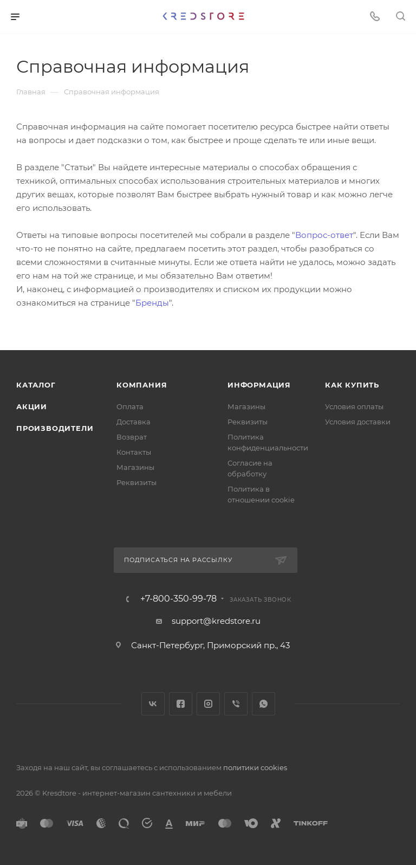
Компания (141, 384)
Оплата (130, 406)
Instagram (208, 703)
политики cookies (255, 767)
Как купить (352, 384)
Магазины (135, 467)
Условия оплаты (354, 406)
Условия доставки (358, 421)
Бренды (152, 303)
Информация (259, 384)
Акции (31, 406)
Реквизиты (136, 482)
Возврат (131, 436)
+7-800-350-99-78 (178, 599)
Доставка (133, 421)
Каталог (36, 384)
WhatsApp (263, 703)
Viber (236, 703)
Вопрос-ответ (324, 235)
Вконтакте (153, 703)
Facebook (180, 703)
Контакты (133, 452)
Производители (54, 428)
